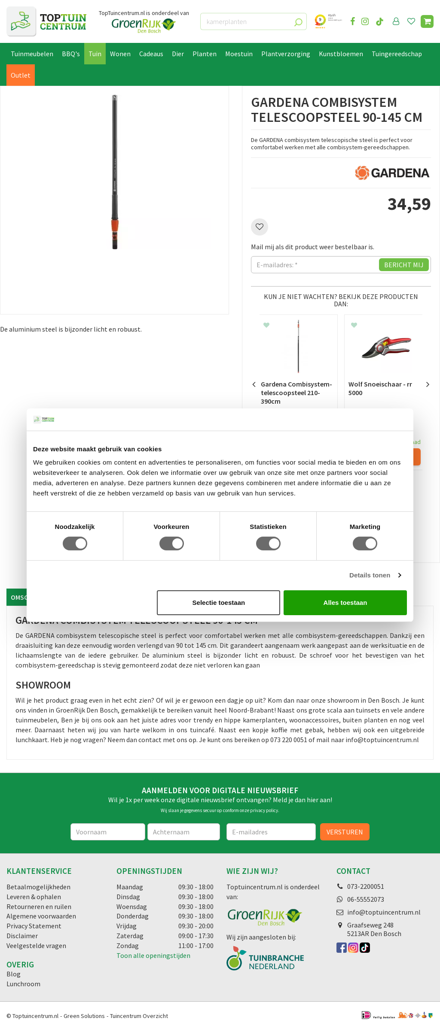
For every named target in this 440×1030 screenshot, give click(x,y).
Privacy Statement (33, 925)
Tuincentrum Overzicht (139, 1016)
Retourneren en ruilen (38, 906)
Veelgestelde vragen (36, 945)
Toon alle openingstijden (153, 955)
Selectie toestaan (218, 602)
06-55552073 (365, 899)
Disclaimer (22, 935)
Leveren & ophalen (33, 896)
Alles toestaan (345, 602)
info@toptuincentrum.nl (384, 912)
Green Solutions (84, 1016)
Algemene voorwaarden (41, 916)
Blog (13, 974)
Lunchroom (23, 983)
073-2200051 (365, 886)
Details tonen (369, 575)
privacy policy (264, 810)
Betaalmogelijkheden (38, 886)
